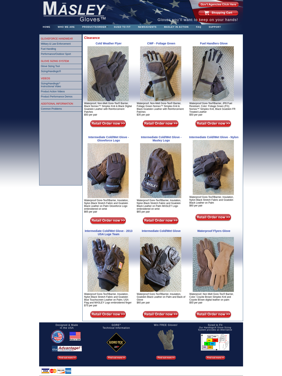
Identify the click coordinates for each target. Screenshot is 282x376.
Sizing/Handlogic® (51, 71)
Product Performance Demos (57, 96)
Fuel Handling (48, 48)
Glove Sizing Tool (50, 66)
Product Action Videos (53, 91)
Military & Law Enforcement (56, 43)
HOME (46, 27)
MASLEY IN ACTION (176, 27)
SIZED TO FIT (122, 27)
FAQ (198, 27)
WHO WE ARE (66, 27)
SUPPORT (215, 27)
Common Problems (51, 108)
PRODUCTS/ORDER (94, 27)
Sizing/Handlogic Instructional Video (51, 85)
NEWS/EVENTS (147, 27)
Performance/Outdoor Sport (56, 54)
